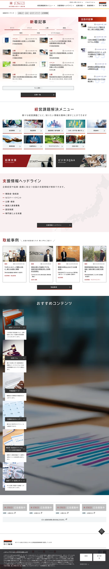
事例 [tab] (20, 33)
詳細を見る (83, 562)
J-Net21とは (89, 2)
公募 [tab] (47, 28)
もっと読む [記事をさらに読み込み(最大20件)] (37, 88)
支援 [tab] (38, 33)
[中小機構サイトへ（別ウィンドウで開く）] (102, 4)
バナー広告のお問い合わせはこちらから (54, 521)
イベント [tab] (29, 28)
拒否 (86, 558)
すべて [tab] (12, 28)
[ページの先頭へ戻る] (100, 535)
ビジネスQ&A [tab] (55, 33)
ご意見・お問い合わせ (75, 2)
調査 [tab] (64, 28)
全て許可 (99, 558)
